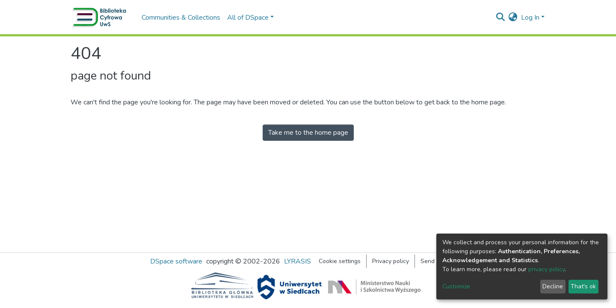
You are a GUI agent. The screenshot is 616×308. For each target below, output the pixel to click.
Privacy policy (390, 261)
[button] (513, 17)
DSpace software (176, 261)
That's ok (583, 286)
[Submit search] (500, 17)
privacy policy (546, 269)
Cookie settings (340, 261)
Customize (456, 286)
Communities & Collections (181, 17)
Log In (530, 17)
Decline (552, 286)
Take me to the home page (308, 132)
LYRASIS (297, 261)
